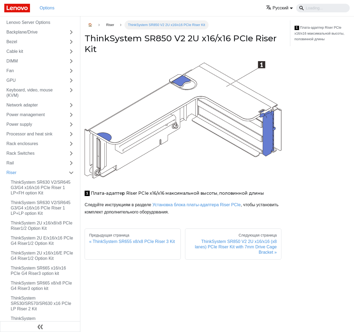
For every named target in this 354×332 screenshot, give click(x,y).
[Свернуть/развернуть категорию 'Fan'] (71, 71)
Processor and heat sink (29, 134)
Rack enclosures (22, 143)
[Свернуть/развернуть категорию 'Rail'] (71, 163)
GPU (11, 80)
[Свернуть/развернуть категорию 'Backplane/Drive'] (71, 32)
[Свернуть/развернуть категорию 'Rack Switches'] (71, 153)
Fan (10, 70)
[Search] (323, 8)
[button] (279, 8)
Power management (25, 114)
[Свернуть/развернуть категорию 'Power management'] (71, 114)
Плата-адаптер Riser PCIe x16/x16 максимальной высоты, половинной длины (320, 33)
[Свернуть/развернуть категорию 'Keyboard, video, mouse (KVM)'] (71, 93)
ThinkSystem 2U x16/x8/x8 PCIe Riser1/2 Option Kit (41, 226)
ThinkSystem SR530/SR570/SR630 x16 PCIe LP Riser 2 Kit (41, 303)
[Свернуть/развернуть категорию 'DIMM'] (71, 61)
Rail (10, 163)
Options (47, 8)
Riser (11, 172)
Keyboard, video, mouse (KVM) (29, 93)
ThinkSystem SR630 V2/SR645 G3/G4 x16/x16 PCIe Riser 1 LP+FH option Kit (40, 187)
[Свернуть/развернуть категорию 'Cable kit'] (71, 51)
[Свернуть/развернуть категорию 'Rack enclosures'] (71, 143)
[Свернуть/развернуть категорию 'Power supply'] (71, 124)
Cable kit (14, 51)
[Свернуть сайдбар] (40, 326)
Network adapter (22, 105)
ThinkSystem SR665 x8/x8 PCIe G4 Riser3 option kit (41, 286)
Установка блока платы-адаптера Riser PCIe (196, 204)
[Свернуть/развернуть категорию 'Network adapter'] (71, 105)
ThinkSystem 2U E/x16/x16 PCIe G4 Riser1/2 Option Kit (42, 241)
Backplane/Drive (22, 32)
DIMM (12, 61)
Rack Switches (20, 153)
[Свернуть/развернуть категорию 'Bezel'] (71, 42)
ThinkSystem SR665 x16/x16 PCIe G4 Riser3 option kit (38, 271)
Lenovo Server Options (28, 22)
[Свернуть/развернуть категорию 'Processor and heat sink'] (71, 134)
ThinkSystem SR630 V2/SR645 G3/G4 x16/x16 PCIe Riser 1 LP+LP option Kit (40, 208)
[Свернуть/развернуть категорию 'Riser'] (71, 172)
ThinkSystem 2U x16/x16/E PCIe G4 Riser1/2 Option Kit (42, 256)
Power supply (19, 124)
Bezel (11, 41)
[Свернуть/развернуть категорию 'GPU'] (71, 80)
